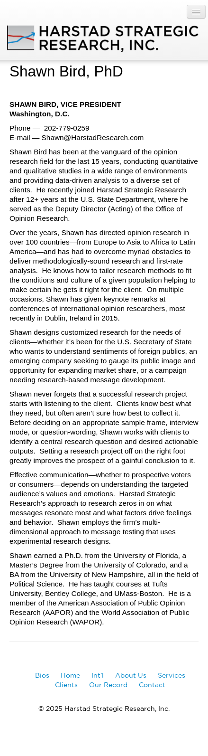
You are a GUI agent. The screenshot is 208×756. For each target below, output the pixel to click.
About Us (130, 675)
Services (171, 675)
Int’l (97, 675)
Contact (152, 685)
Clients (66, 685)
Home (70, 675)
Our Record (108, 685)
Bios (42, 675)
